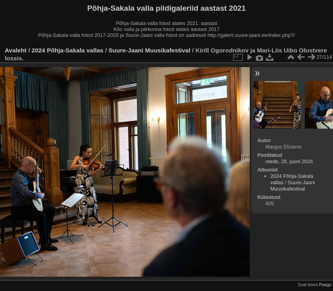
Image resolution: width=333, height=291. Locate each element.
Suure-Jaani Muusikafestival (150, 50)
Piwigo (325, 284)
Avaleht (16, 50)
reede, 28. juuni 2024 (289, 161)
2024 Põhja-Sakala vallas (67, 50)
